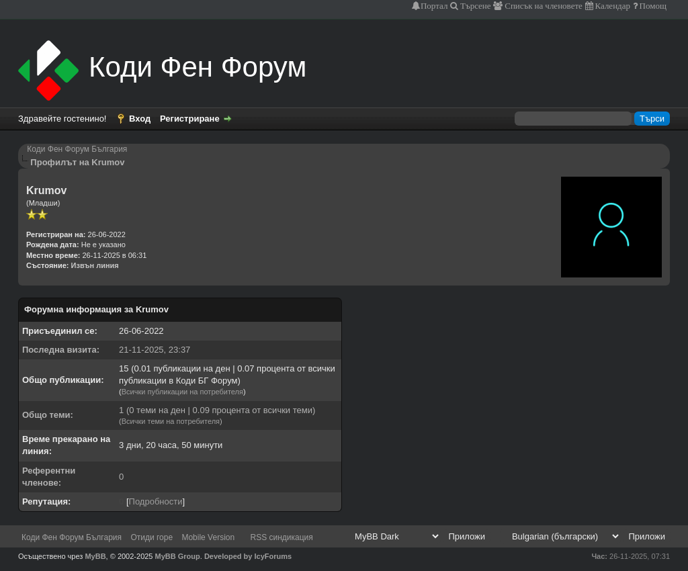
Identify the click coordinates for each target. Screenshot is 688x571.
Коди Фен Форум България (77, 149)
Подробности (156, 501)
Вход (139, 119)
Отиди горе (151, 537)
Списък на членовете (543, 5)
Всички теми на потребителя (171, 421)
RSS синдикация (282, 537)
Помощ (652, 5)
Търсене (474, 5)
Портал (434, 5)
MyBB (95, 556)
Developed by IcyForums (248, 556)
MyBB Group (177, 556)
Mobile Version (207, 537)
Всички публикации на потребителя (182, 392)
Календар (611, 5)
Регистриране (190, 119)
